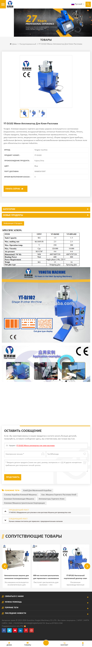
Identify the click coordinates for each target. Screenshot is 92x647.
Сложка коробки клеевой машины (20, 500)
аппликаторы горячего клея (51, 504)
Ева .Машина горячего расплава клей (58, 500)
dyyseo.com (57, 628)
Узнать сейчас (12, 194)
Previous (5, 571)
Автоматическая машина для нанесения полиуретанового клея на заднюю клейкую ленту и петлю (16, 582)
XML (10, 628)
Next (87, 571)
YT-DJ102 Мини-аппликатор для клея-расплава (35, 451)
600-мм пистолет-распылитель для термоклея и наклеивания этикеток (46, 582)
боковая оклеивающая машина (19, 504)
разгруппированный (28, 49)
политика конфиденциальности (29, 628)
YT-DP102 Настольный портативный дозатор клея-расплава (75, 582)
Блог (80, 625)
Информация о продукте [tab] (13, 228)
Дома (13, 49)
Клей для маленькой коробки (37, 495)
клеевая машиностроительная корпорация (24, 508)
